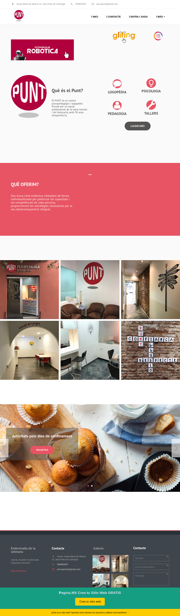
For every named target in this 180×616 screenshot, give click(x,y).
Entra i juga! (139, 16)
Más (160, 16)
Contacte (114, 16)
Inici (95, 16)
